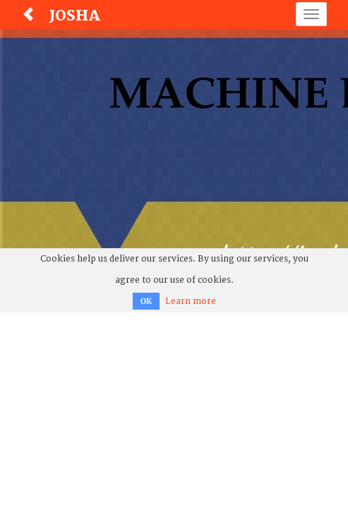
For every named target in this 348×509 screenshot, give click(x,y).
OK (146, 301)
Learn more (190, 301)
